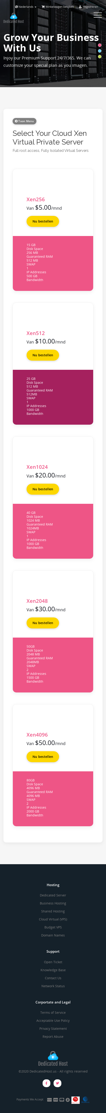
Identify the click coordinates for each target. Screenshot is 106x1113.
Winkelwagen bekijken (58, 7)
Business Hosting (53, 903)
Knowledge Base (53, 970)
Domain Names (53, 935)
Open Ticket (53, 962)
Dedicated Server (53, 895)
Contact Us (53, 978)
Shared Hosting (53, 911)
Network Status (53, 986)
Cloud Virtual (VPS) (53, 919)
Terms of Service (53, 1012)
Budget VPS (53, 927)
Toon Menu (24, 121)
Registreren (88, 7)
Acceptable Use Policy (53, 1020)
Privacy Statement (53, 1028)
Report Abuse (53, 1036)
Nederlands (25, 7)
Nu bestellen (43, 221)
